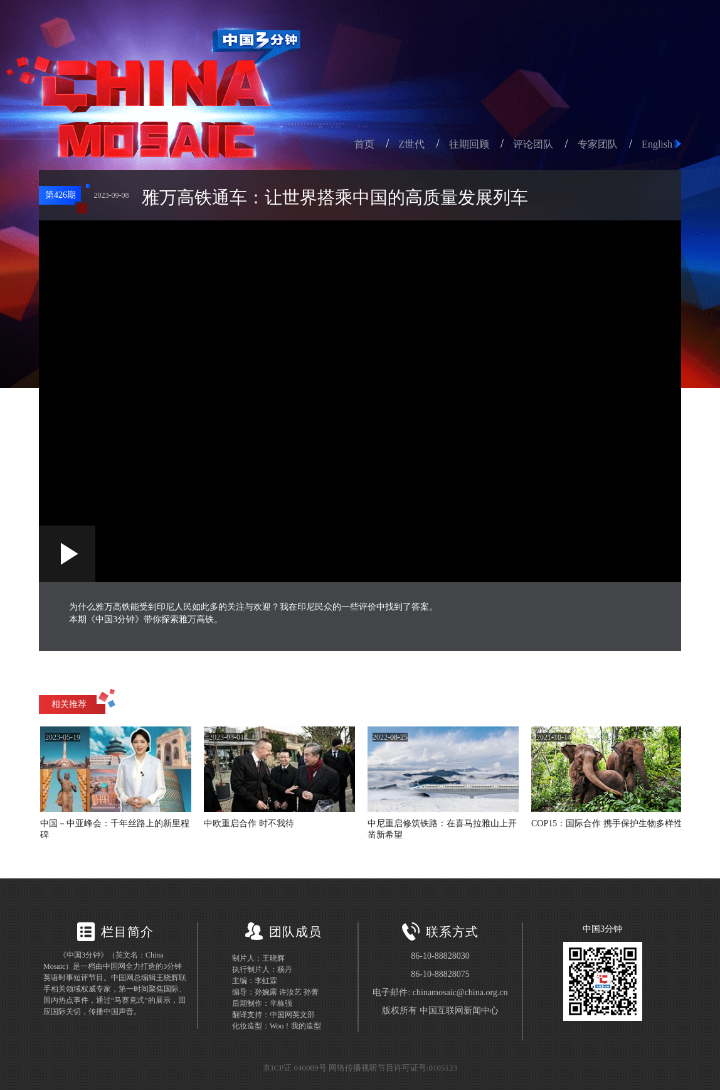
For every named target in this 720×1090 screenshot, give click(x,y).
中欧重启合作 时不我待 (249, 823)
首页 (364, 144)
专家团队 (598, 144)
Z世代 (411, 144)
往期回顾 (469, 144)
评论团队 (533, 144)
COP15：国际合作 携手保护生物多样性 (606, 823)
